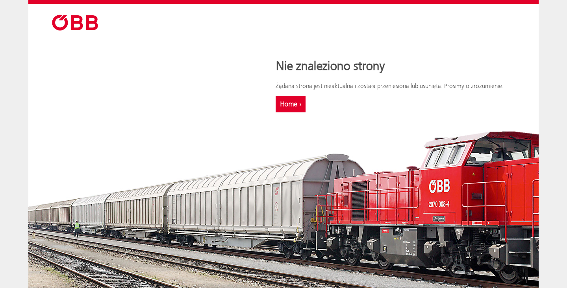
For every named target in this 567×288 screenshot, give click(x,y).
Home (290, 104)
